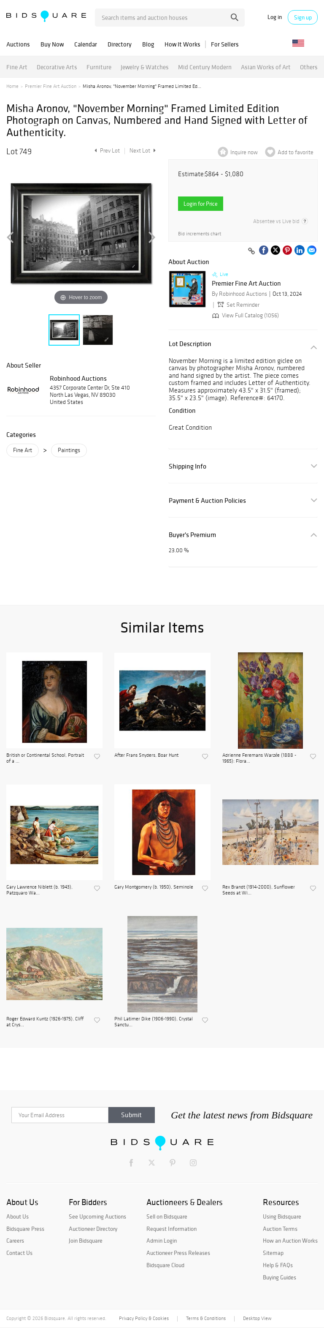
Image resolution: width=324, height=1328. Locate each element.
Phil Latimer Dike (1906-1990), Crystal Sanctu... (153, 1022)
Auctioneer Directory (93, 1229)
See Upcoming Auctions (97, 1216)
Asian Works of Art (266, 67)
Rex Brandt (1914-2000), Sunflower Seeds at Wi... (258, 890)
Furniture (98, 67)
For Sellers (225, 44)
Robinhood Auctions (78, 378)
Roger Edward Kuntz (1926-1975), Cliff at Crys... (45, 1022)
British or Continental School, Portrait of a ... (45, 758)
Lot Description (190, 344)
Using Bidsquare (282, 1216)
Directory (120, 44)
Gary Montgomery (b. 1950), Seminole (153, 887)
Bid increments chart (199, 234)
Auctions (18, 44)
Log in (274, 17)
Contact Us (19, 1253)
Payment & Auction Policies (207, 500)
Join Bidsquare (86, 1240)
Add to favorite (295, 152)
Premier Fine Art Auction (50, 86)
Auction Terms (280, 1229)
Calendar (85, 44)
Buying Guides (279, 1277)
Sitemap (273, 1253)
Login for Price (201, 203)
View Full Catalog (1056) (245, 315)
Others (309, 67)
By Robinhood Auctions (239, 294)
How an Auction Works (290, 1240)
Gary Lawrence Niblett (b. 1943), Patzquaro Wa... (39, 890)
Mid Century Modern (205, 67)
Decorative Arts (57, 67)
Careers (15, 1240)
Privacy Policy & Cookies (144, 1318)
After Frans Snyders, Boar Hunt (146, 755)
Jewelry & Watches (145, 67)
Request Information (171, 1229)
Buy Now (52, 44)
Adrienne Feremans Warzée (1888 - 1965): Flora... (259, 758)
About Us (17, 1216)
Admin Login (161, 1240)
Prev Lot (106, 150)
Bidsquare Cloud (165, 1265)
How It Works (182, 44)
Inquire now (244, 152)
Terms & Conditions (206, 1318)
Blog (148, 44)
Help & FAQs (278, 1265)
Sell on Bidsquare (166, 1216)
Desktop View (257, 1318)
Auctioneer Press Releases (178, 1253)
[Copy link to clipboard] (251, 251)
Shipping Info (187, 466)
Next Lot (143, 150)
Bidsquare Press (25, 1229)
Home (12, 86)
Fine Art (16, 67)
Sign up (303, 17)
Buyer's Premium (192, 535)
